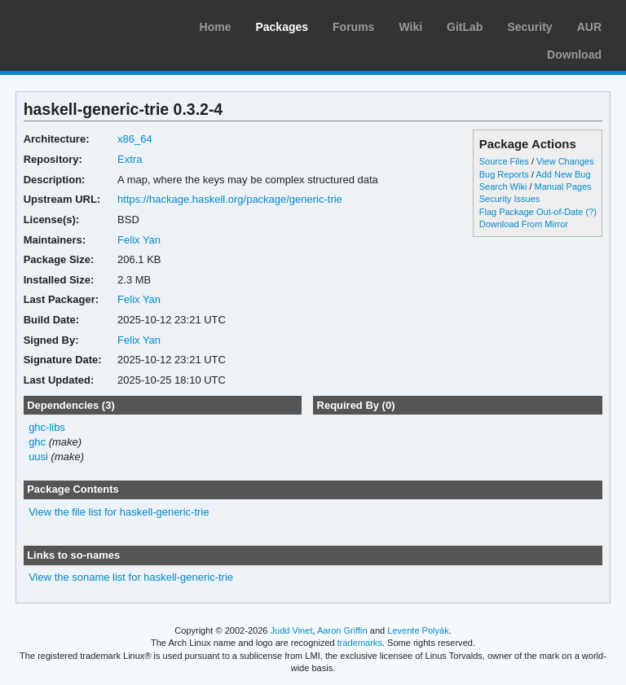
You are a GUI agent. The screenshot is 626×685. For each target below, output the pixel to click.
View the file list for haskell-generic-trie (119, 512)
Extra (129, 159)
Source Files (504, 161)
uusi (38, 456)
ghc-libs (47, 427)
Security (529, 26)
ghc (37, 442)
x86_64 (134, 139)
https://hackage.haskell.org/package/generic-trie (229, 199)
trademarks (359, 643)
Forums (353, 26)
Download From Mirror (523, 224)
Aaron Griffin (342, 630)
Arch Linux (89, 24)
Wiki (410, 26)
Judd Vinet (292, 630)
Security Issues (509, 199)
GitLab (465, 26)
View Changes (565, 161)
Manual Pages (563, 186)
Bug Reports (504, 174)
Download (574, 54)
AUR (589, 26)
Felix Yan (139, 240)
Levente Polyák (417, 630)
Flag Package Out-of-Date (531, 212)
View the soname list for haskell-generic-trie (131, 577)
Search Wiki (503, 186)
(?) (590, 212)
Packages (281, 26)
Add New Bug (563, 174)
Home (215, 26)
